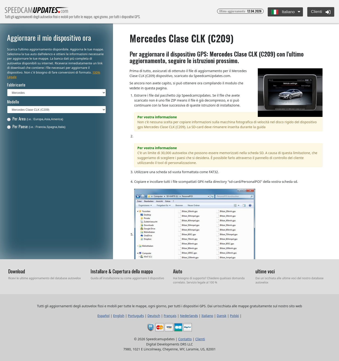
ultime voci (265, 271)
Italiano (283, 12)
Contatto (185, 339)
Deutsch (153, 315)
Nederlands (189, 315)
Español (103, 315)
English (118, 315)
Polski (234, 315)
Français (170, 315)
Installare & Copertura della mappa (122, 271)
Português (136, 315)
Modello (13, 102)
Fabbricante (16, 85)
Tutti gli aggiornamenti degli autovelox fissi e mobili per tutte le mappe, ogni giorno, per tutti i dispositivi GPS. (37, 11)
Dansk (221, 315)
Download (16, 271)
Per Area (35, 119)
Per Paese (36, 126)
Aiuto (177, 271)
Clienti (321, 12)
